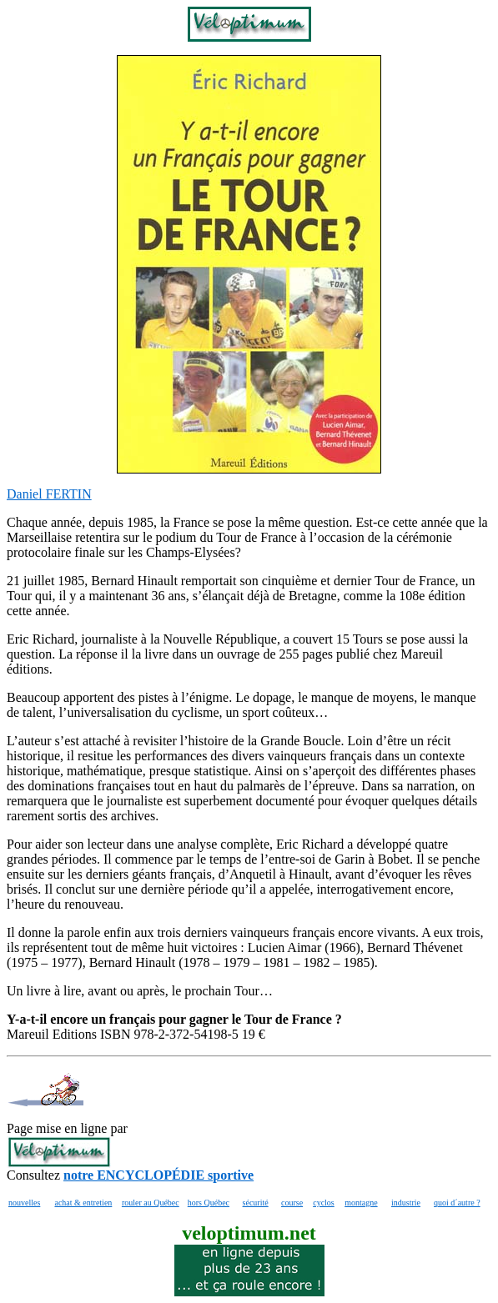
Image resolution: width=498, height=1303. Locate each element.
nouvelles (24, 1202)
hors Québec (208, 1202)
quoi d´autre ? (457, 1202)
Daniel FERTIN (49, 494)
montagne (361, 1202)
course (292, 1202)
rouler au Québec (150, 1202)
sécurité (256, 1202)
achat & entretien (83, 1202)
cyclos (324, 1202)
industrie (405, 1202)
